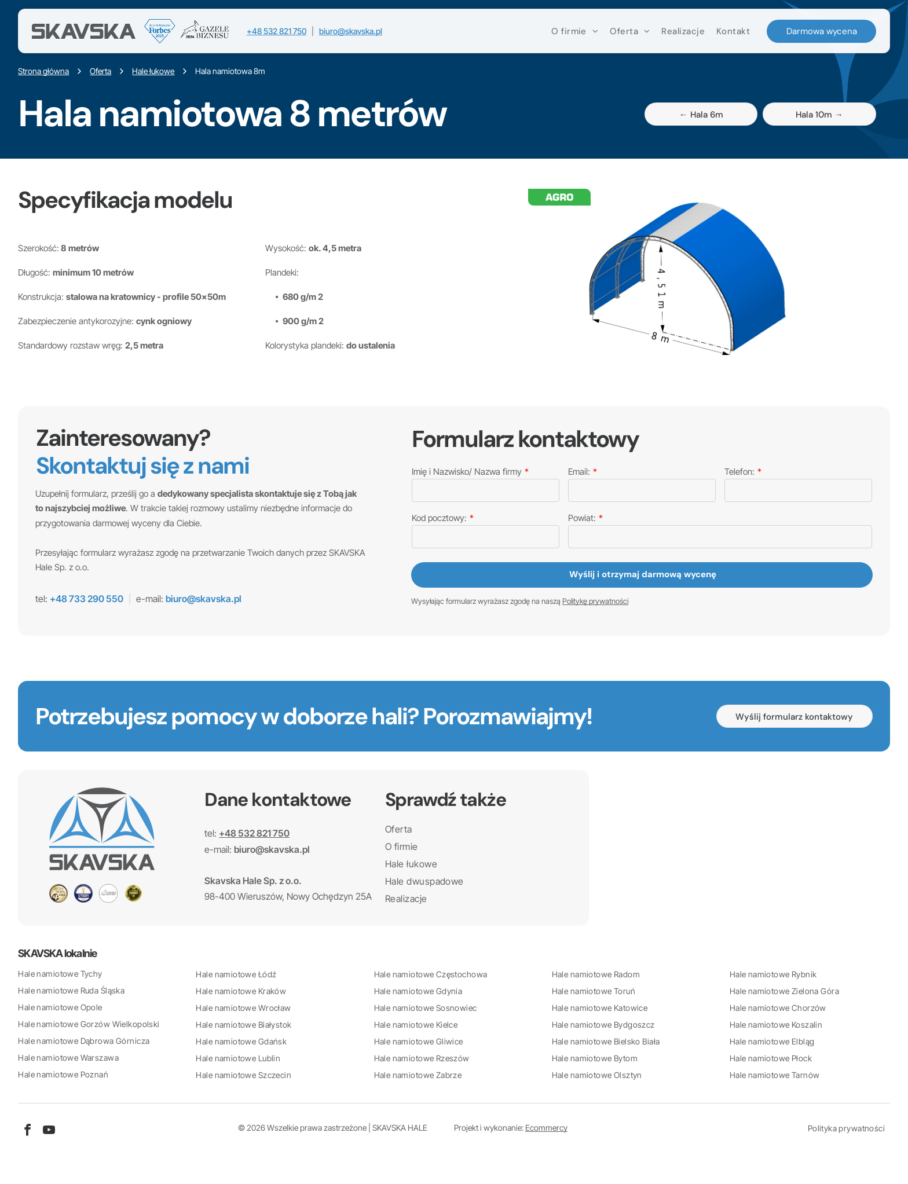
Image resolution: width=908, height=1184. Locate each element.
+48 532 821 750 (276, 31)
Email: (579, 471)
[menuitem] (573, 31)
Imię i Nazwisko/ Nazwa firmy (467, 471)
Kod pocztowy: (439, 517)
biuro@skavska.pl (350, 31)
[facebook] (27, 1131)
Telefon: (739, 471)
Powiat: (582, 517)
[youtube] (48, 1131)
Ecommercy (546, 1127)
